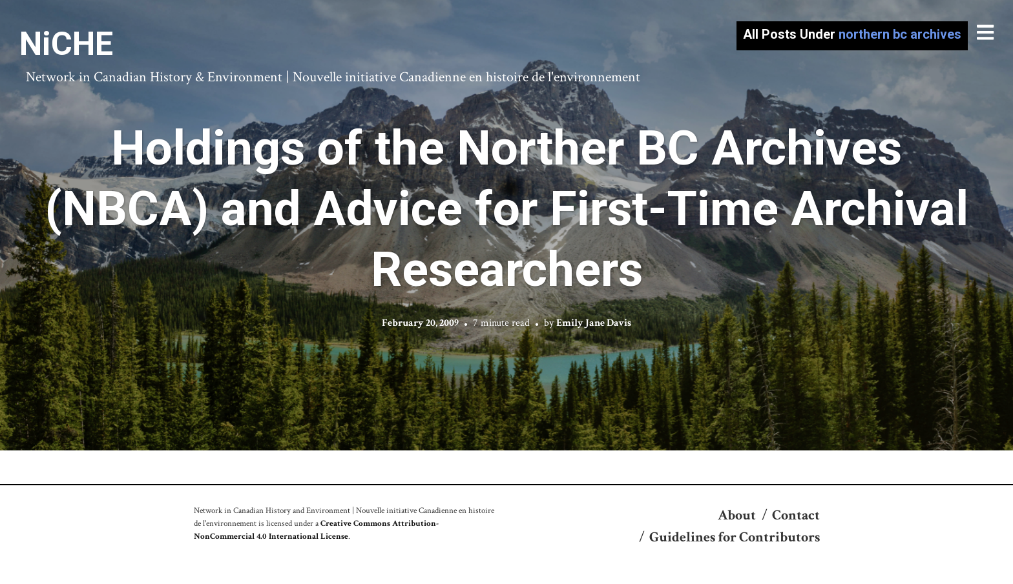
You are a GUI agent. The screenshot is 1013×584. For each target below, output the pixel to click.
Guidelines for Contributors (734, 537)
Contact (796, 515)
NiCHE (66, 44)
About (737, 515)
